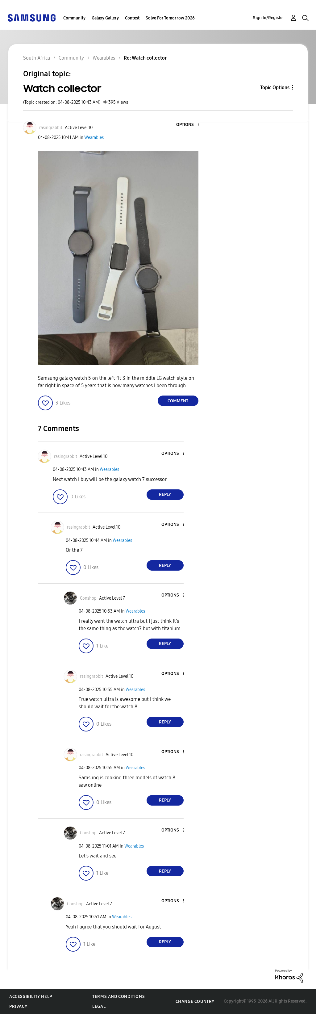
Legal (99, 1006)
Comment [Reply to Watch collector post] (178, 401)
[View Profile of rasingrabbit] (50, 127)
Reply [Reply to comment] (165, 494)
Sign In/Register (268, 17)
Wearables (94, 137)
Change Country (195, 1001)
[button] (187, 125)
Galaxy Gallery (105, 18)
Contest (132, 18)
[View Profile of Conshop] (88, 598)
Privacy (18, 1006)
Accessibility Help (30, 996)
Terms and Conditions (118, 996)
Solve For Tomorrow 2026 (170, 18)
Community (74, 18)
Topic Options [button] (274, 87)
